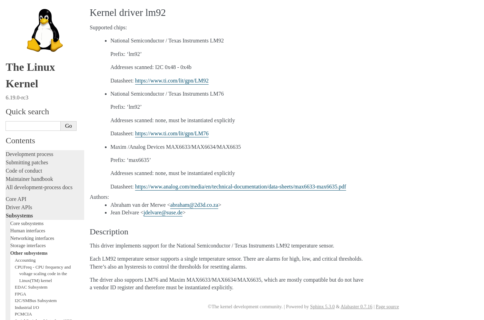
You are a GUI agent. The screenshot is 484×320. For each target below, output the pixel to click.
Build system (20, 206)
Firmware (16, 242)
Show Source (20, 314)
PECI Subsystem (30, 86)
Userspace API (22, 231)
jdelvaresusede (163, 212)
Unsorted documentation (33, 274)
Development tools (26, 136)
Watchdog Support (31, 13)
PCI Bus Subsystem (32, 66)
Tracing (14, 161)
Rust (11, 186)
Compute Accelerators (35, 33)
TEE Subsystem (29, 100)
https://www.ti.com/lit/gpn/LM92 (172, 81)
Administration (22, 198)
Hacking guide (22, 153)
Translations (19, 286)
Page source (387, 306)
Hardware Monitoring (36, 26)
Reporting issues (24, 214)
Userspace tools (23, 222)
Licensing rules (22, 120)
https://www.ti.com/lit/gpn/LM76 (172, 133)
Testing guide (20, 144)
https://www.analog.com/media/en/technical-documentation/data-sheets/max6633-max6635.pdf (240, 187)
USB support (26, 59)
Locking (15, 108)
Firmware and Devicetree (34, 251)
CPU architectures (26, 262)
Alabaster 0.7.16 (356, 306)
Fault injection (22, 169)
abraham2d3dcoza (194, 205)
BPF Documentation (33, 53)
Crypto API (25, 46)
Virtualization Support (35, 19)
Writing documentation (31, 128)
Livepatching (20, 178)
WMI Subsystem (30, 93)
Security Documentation (37, 39)
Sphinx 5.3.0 (322, 306)
